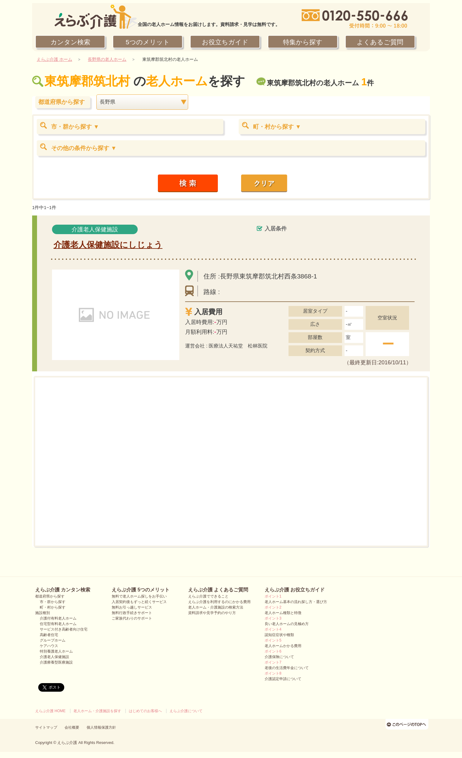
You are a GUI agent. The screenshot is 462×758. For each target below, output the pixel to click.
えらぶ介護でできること (208, 596)
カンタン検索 (70, 42)
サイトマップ (46, 727)
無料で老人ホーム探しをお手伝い (139, 596)
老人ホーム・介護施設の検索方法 (215, 607)
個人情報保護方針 (101, 727)
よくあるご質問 (380, 42)
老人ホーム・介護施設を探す (97, 711)
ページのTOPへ (408, 724)
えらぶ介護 (67, 742)
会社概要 (72, 727)
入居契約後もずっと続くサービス (139, 602)
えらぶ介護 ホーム (54, 59)
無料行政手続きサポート (132, 613)
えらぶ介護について (186, 711)
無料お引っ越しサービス (132, 607)
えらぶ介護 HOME (50, 711)
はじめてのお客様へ (145, 711)
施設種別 (42, 613)
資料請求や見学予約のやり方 (212, 613)
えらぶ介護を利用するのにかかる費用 (219, 602)
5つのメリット (148, 42)
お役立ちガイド (225, 42)
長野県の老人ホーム (107, 59)
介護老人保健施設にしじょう (108, 244)
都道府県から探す (50, 596)
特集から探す (302, 42)
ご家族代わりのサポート (132, 618)
